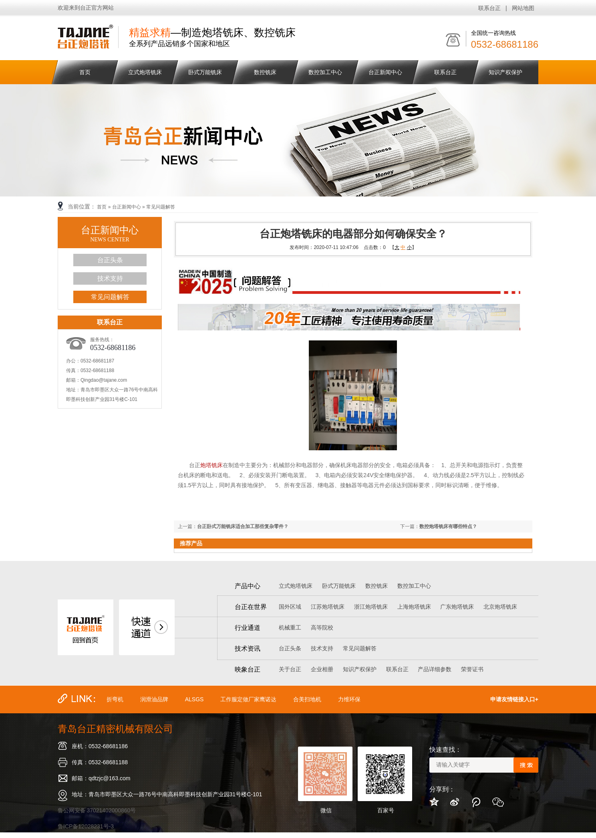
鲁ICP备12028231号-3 (86, 826)
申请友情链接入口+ (514, 699)
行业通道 (247, 627)
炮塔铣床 (211, 465)
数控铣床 (265, 72)
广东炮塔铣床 (457, 606)
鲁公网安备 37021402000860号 (97, 810)
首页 (85, 72)
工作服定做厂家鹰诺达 (248, 699)
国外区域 (290, 606)
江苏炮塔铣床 (327, 606)
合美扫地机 (307, 699)
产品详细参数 (434, 669)
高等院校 (322, 627)
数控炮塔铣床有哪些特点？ (448, 526)
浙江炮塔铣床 (371, 606)
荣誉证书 (472, 669)
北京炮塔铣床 (500, 606)
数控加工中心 (325, 72)
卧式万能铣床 (205, 72)
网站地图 (523, 8)
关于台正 (290, 669)
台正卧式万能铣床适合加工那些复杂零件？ (242, 526)
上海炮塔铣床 (414, 606)
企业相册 (322, 669)
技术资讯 (247, 648)
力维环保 (349, 699)
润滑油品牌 (154, 699)
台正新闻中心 (385, 72)
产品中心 (247, 586)
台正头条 (110, 260)
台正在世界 (251, 606)
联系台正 (489, 8)
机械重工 (290, 627)
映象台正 (247, 669)
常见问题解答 (160, 207)
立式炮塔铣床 (145, 72)
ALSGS (194, 699)
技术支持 (110, 278)
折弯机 (115, 699)
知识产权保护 (505, 72)
